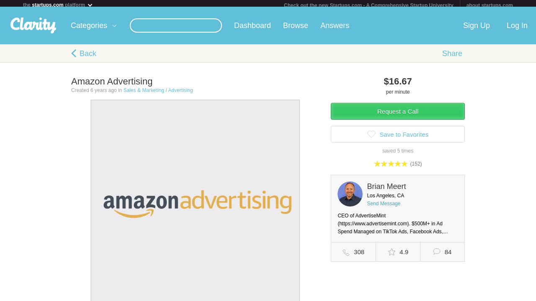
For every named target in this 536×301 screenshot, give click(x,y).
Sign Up (476, 29)
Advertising (180, 94)
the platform (58, 5)
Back (88, 57)
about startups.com (489, 5)
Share (452, 57)
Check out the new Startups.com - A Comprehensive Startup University (369, 5)
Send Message (383, 207)
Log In (517, 29)
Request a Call (397, 114)
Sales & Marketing (144, 94)
